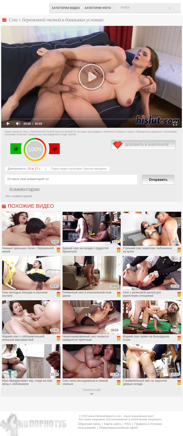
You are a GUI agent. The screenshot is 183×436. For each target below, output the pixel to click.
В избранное (175, 10)
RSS (127, 424)
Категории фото (98, 8)
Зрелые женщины (95, 168)
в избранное (143, 145)
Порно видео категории (66, 168)
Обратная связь (89, 424)
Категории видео (66, 8)
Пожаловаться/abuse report (118, 427)
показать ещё (91, 390)
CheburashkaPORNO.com (25, 7)
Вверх (174, 409)
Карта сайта (112, 424)
